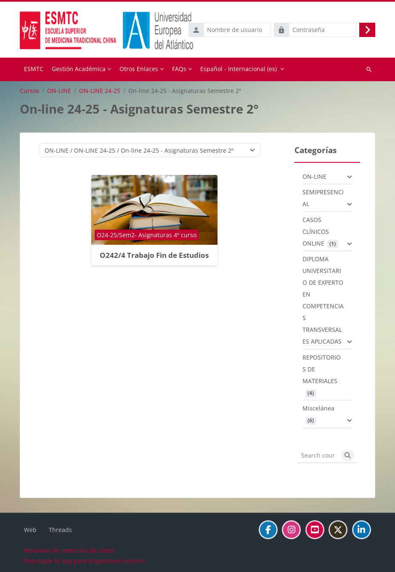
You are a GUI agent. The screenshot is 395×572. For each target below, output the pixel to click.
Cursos (29, 91)
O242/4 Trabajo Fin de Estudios (154, 255)
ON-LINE (59, 91)
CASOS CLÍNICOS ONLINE (315, 231)
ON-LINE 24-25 (99, 91)
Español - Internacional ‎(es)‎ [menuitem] (238, 69)
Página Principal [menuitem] (34, 69)
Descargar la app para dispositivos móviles (84, 561)
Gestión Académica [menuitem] (79, 69)
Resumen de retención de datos (69, 550)
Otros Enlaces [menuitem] (138, 69)
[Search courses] (318, 455)
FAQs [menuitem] (179, 69)
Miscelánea (318, 408)
